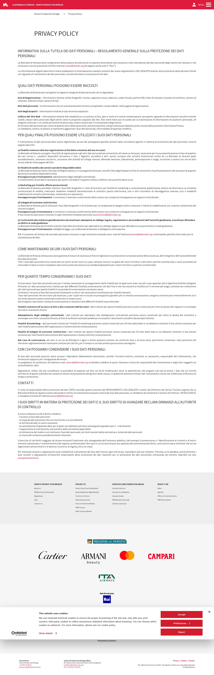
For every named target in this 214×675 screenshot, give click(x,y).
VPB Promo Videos (164, 500)
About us (37, 488)
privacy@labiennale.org (142, 234)
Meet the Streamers (82, 500)
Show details (46, 669)
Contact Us (38, 503)
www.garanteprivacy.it (29, 457)
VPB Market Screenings (120, 500)
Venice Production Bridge (47, 13)
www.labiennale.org (75, 65)
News (160, 488)
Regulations (38, 496)
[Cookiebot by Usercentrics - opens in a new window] (19, 669)
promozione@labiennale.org (109, 214)
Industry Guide (117, 496)
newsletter (51, 159)
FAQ (35, 500)
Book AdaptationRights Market (87, 492)
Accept (181, 650)
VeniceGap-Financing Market (86, 488)
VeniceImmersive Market (85, 503)
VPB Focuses (80, 507)
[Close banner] (209, 647)
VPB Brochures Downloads (44, 492)
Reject (181, 667)
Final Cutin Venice (82, 496)
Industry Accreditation (120, 492)
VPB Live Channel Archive (167, 496)
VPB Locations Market (83, 511)
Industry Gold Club (119, 503)
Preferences (182, 659)
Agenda (160, 492)
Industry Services (118, 488)
